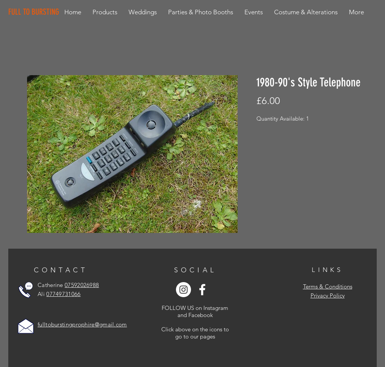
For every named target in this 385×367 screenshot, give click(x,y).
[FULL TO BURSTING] (35, 12)
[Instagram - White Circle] (183, 289)
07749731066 (63, 294)
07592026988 (82, 284)
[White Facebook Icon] (202, 289)
